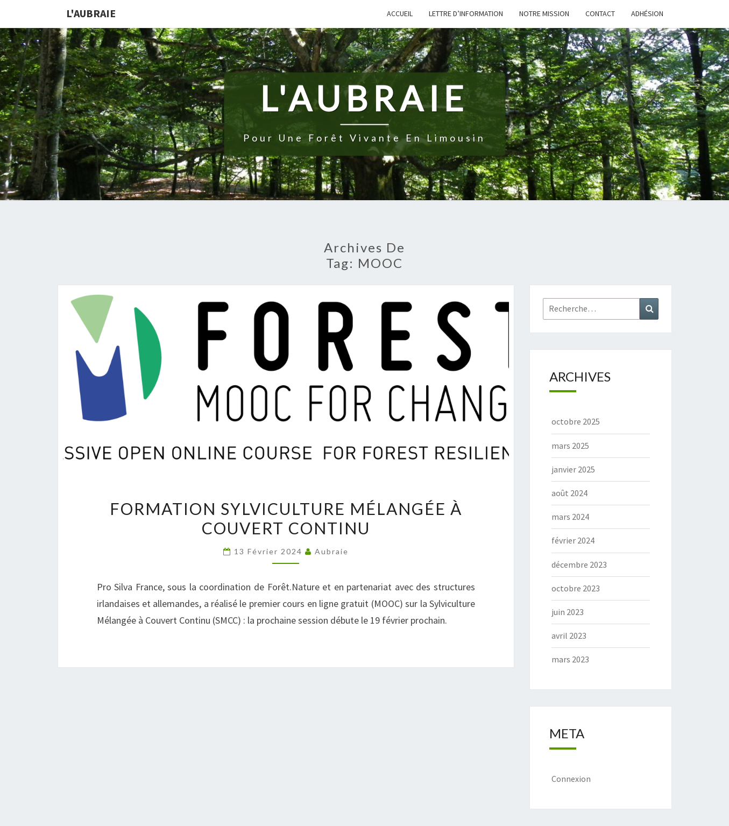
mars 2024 (570, 516)
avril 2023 (568, 635)
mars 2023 (570, 659)
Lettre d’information (466, 13)
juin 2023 (567, 611)
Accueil (400, 13)
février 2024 (572, 540)
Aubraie (332, 551)
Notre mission (544, 13)
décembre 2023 (579, 564)
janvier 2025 (573, 469)
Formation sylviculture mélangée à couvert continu (286, 518)
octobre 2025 (575, 421)
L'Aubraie (91, 13)
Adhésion (647, 13)
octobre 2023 (575, 588)
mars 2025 (570, 445)
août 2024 (569, 493)
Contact (600, 13)
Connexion (571, 778)
